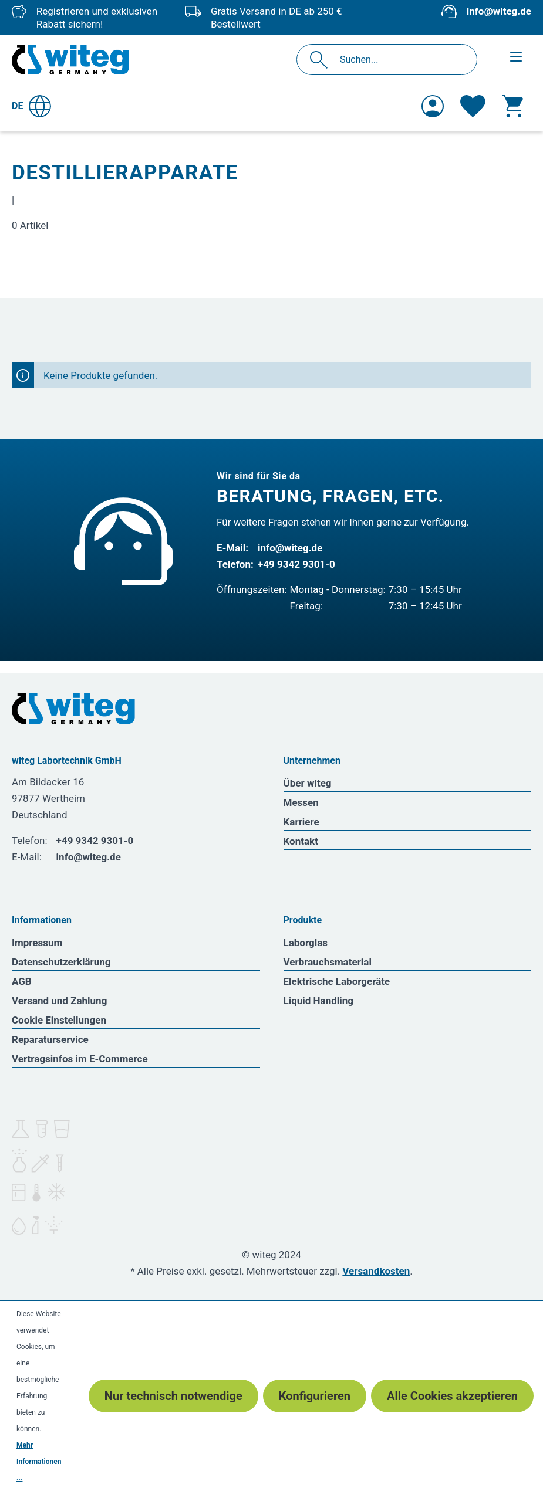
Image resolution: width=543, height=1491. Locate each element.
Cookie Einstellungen (59, 1020)
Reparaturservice (50, 1039)
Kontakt (301, 841)
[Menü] (516, 57)
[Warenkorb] (512, 106)
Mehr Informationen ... (38, 1461)
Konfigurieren (314, 1396)
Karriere (301, 822)
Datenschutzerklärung (61, 962)
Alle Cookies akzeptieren (452, 1396)
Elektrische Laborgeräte (337, 981)
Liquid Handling (319, 1001)
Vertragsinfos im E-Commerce (80, 1059)
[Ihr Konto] (432, 106)
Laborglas (306, 942)
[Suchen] (322, 59)
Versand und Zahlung (59, 1001)
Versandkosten (376, 1271)
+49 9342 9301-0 (296, 564)
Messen (301, 802)
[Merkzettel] (473, 106)
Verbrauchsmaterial (328, 962)
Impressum (37, 942)
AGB (22, 981)
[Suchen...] (399, 59)
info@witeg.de (499, 11)
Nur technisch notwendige (173, 1396)
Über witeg (308, 783)
